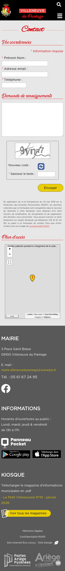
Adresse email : (15, 68)
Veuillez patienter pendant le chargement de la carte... (33, 281)
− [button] (10, 254)
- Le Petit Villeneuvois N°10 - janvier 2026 (28, 500)
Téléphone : (12, 79)
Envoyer (50, 187)
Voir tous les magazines (28, 513)
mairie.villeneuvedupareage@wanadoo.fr (28, 370)
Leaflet (30, 314)
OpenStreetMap (51, 314)
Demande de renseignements (27, 96)
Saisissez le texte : (21, 173)
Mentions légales (33, 531)
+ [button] (10, 249)
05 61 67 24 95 (24, 377)
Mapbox (47, 317)
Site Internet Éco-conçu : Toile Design (32, 543)
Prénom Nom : (14, 57)
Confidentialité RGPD (39, 226)
